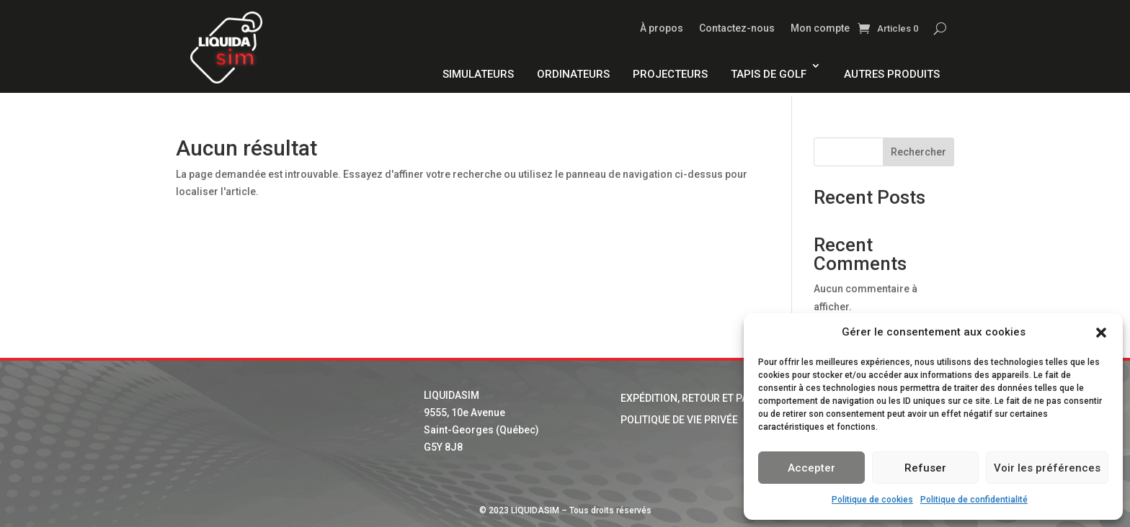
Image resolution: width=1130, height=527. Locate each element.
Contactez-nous (737, 28)
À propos (661, 28)
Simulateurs (478, 74)
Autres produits (892, 74)
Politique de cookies (872, 500)
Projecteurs (670, 74)
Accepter (811, 467)
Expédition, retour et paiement (702, 398)
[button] (1101, 332)
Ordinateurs (573, 74)
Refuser (925, 467)
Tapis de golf (768, 74)
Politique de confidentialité (974, 500)
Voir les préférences (1047, 467)
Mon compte (820, 28)
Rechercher (918, 152)
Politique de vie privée (679, 420)
